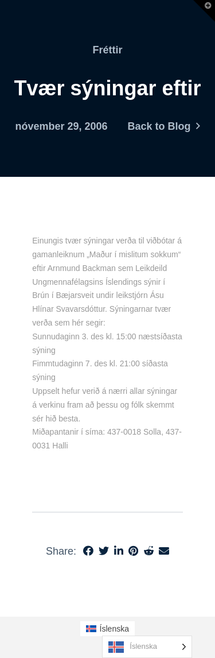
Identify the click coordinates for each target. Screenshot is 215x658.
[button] (204, 11)
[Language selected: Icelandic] (147, 647)
